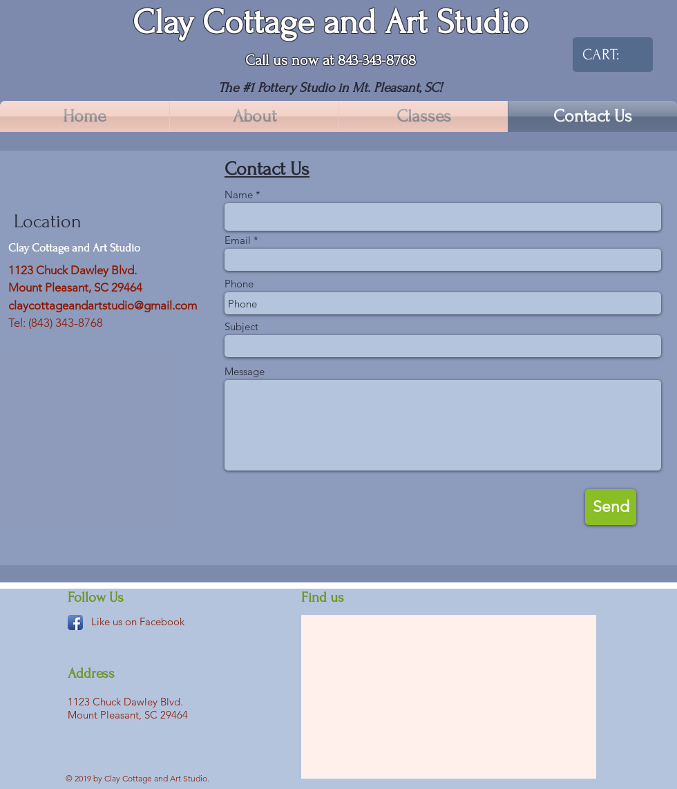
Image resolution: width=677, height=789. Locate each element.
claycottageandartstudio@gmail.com (102, 305)
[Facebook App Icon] (75, 622)
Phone (239, 283)
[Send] (610, 507)
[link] (605, 54)
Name (239, 194)
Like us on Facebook (137, 621)
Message (245, 371)
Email (238, 240)
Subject (241, 326)
